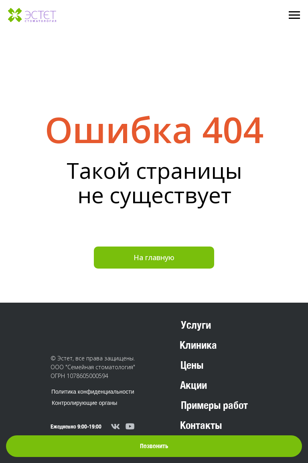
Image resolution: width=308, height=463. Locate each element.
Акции (193, 385)
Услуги (196, 325)
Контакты (201, 425)
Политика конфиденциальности (92, 391)
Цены (191, 365)
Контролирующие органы (84, 403)
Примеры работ (214, 405)
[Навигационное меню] (294, 15)
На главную (154, 257)
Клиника (198, 345)
